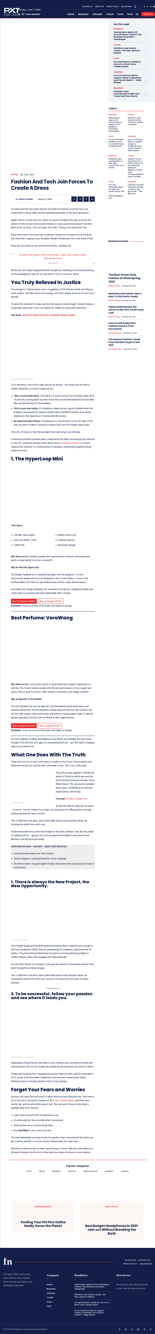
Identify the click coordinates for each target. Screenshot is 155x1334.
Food (116, 58)
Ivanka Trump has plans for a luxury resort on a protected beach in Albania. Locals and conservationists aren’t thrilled (136, 168)
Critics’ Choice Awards (64, 1100)
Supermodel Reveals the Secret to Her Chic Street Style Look (126, 309)
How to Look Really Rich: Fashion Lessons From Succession (122, 326)
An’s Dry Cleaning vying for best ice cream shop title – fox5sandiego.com (116, 191)
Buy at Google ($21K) (50, 601)
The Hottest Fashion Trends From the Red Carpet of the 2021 (124, 342)
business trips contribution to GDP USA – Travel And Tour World (127, 94)
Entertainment (115, 333)
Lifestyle (118, 72)
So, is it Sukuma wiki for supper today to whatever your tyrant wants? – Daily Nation (127, 79)
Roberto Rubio (26, 199)
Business (118, 29)
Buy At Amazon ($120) (24, 725)
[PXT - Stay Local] (7, 1261)
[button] (135, 6)
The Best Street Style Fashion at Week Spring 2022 (124, 278)
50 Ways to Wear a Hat (76, 798)
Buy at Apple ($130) (50, 725)
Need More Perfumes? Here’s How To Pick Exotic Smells (125, 295)
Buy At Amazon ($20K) (24, 601)
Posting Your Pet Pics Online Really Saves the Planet (43, 1224)
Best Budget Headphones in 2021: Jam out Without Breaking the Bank (111, 1229)
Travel (117, 45)
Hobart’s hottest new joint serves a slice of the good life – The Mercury (136, 189)
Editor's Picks (114, 286)
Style (14, 175)
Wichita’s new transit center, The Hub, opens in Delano (127, 50)
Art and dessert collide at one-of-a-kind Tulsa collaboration (127, 64)
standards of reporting (72, 443)
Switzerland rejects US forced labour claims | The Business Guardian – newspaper (128, 36)
